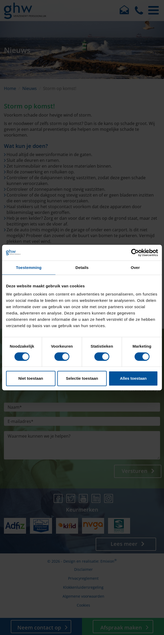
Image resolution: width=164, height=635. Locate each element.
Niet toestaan (30, 378)
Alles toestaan (133, 378)
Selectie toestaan (82, 378)
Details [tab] (82, 267)
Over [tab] (135, 267)
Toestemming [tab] (29, 267)
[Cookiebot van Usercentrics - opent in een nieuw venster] (135, 253)
